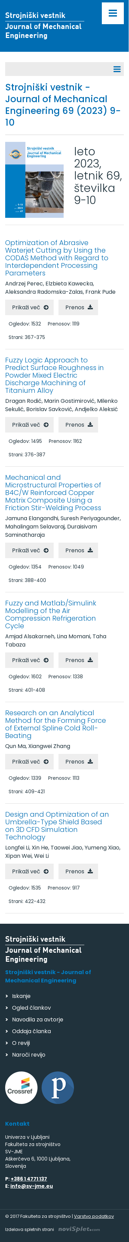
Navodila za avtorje (37, 1019)
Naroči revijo (28, 1055)
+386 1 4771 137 (29, 1178)
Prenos (74, 307)
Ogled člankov (31, 1008)
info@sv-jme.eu (31, 1186)
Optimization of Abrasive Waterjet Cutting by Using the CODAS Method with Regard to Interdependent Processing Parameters (56, 258)
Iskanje (21, 996)
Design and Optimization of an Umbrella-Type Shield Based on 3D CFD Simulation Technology (57, 825)
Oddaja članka (31, 1031)
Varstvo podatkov (94, 1216)
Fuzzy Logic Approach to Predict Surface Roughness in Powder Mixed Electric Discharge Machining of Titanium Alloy (54, 375)
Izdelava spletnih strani (52, 1229)
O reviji (21, 1043)
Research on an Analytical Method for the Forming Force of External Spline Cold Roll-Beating (55, 724)
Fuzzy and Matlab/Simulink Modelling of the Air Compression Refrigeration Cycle (50, 614)
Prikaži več (26, 307)
